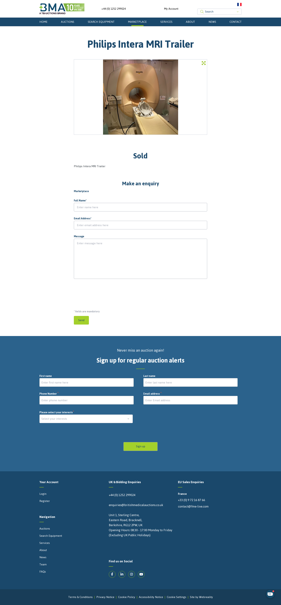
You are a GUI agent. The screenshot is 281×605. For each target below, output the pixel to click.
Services (166, 22)
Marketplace (137, 22)
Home (43, 22)
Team (43, 564)
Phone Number (49, 393)
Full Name (80, 200)
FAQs (42, 572)
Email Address (82, 218)
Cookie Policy (126, 597)
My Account (171, 9)
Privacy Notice (105, 597)
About (190, 22)
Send (81, 320)
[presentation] (101, 293)
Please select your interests (56, 412)
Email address (152, 393)
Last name (149, 376)
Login (42, 494)
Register (44, 501)
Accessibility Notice (151, 597)
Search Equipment (101, 22)
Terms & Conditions (80, 597)
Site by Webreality (201, 597)
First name (45, 376)
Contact (236, 22)
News (212, 22)
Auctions (67, 22)
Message (79, 236)
